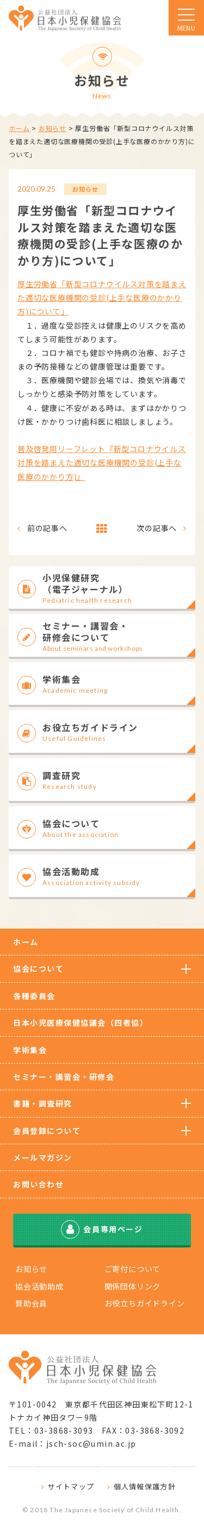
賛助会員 (31, 1303)
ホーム (19, 128)
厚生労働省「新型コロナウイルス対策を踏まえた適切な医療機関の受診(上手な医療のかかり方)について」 (102, 297)
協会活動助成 (39, 1286)
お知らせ (52, 128)
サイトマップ (70, 1486)
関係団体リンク (132, 1286)
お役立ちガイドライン (144, 1303)
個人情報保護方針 (145, 1486)
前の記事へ (47, 527)
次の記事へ (157, 527)
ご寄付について (132, 1268)
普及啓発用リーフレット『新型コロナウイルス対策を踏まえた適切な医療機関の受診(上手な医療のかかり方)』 (101, 462)
